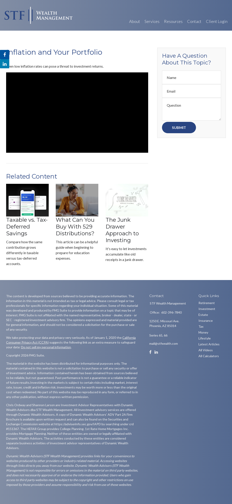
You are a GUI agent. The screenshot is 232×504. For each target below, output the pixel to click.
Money (203, 332)
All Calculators (208, 356)
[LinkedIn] (156, 352)
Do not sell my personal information (46, 347)
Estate (203, 315)
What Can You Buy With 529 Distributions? (75, 226)
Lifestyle (204, 338)
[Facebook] (150, 352)
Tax (200, 326)
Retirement (206, 303)
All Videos (205, 350)
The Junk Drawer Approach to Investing (122, 229)
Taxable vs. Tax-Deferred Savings (27, 226)
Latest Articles (209, 344)
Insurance (205, 320)
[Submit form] (179, 127)
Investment (206, 309)
